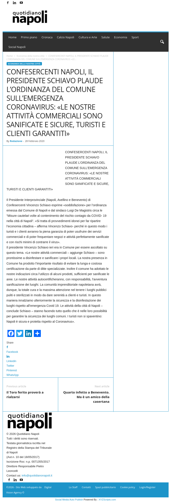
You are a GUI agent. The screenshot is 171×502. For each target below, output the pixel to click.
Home (13, 37)
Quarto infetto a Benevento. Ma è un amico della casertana (86, 397)
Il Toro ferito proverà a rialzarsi (25, 394)
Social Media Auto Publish (69, 499)
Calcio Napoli (65, 37)
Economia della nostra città (30, 55)
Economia (120, 37)
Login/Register (147, 487)
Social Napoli (17, 47)
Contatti (86, 487)
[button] (162, 42)
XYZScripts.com (107, 499)
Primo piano (29, 37)
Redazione (16, 141)
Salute (105, 37)
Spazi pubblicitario (105, 487)
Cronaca (46, 37)
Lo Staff (73, 487)
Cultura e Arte (88, 37)
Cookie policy (127, 487)
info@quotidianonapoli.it (37, 475)
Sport (135, 37)
